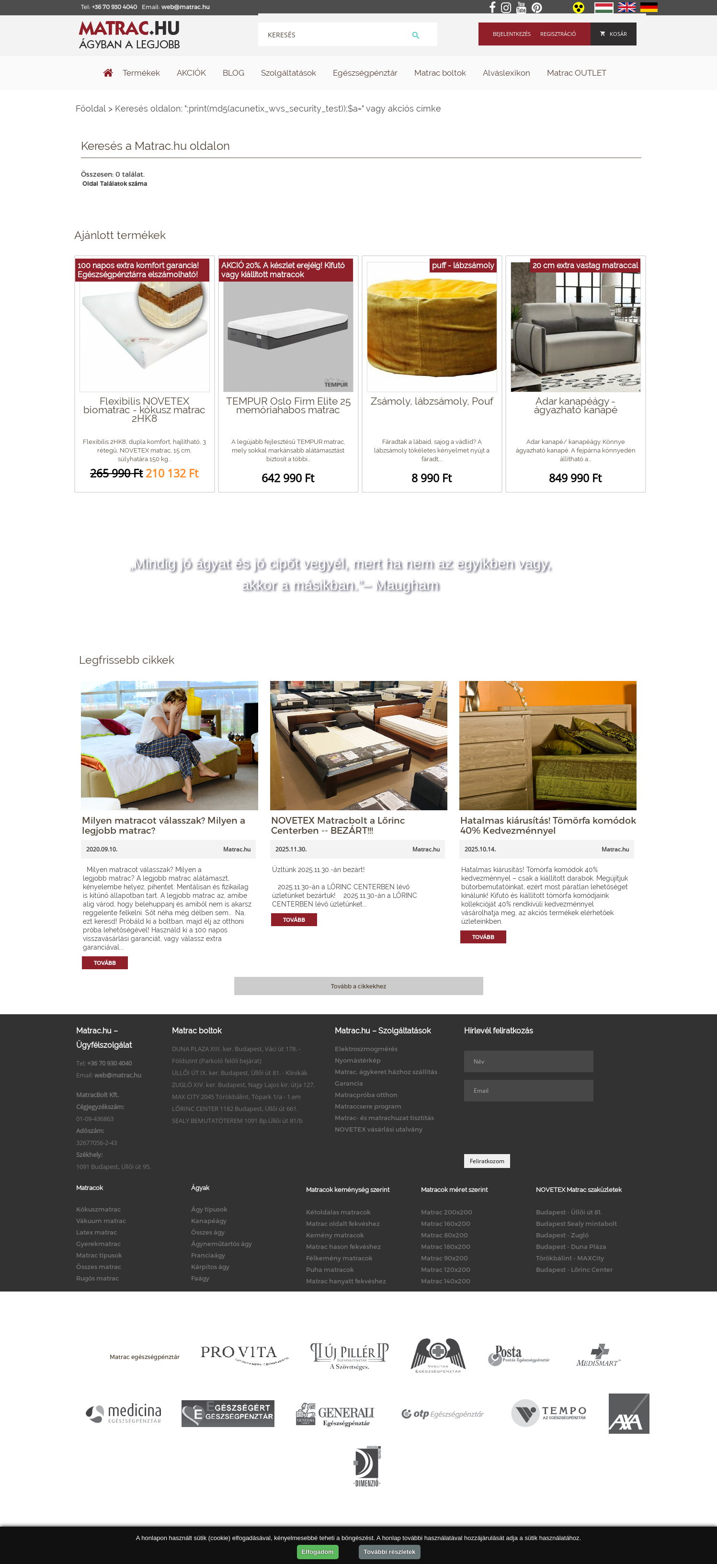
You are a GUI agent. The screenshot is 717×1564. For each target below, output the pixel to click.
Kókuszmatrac (98, 1209)
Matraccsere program (368, 1106)
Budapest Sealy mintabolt (576, 1223)
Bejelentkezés (512, 33)
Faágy (200, 1278)
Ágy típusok (209, 1209)
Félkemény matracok (339, 1258)
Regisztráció (558, 33)
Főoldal (91, 108)
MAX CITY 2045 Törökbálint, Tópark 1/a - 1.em (236, 1096)
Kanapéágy (209, 1220)
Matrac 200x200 (446, 1212)
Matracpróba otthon (366, 1095)
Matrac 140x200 (445, 1281)
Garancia (349, 1083)
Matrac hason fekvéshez (343, 1246)
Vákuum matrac (101, 1220)
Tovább (105, 963)
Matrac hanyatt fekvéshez (346, 1281)
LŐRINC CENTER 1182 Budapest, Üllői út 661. (235, 1108)
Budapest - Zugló (562, 1235)
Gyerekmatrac (98, 1243)
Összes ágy (208, 1232)
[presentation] (537, 1127)
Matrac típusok (99, 1255)
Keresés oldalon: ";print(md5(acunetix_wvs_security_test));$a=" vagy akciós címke (278, 108)
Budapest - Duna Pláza (571, 1246)
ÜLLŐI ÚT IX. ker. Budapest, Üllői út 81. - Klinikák (239, 1072)
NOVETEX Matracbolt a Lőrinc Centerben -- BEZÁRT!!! (338, 825)
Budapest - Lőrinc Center (574, 1269)
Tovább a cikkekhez (358, 986)
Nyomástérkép (358, 1060)
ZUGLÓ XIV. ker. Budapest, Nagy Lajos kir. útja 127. (243, 1084)
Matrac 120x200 (445, 1269)
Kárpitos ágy (210, 1266)
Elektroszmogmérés (366, 1049)
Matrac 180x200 (445, 1246)
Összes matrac (98, 1266)
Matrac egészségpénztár (145, 1356)
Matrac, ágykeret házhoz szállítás (386, 1072)
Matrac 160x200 (445, 1223)
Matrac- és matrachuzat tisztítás (384, 1118)
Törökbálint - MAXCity (570, 1258)
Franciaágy (208, 1255)
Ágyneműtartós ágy (221, 1243)
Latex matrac (96, 1232)
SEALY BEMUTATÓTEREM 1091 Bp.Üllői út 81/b (237, 1120)
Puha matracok (330, 1269)
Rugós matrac (97, 1278)
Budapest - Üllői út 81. (569, 1212)
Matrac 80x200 (444, 1235)
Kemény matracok (335, 1235)
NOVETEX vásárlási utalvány (378, 1129)
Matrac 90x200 (444, 1258)
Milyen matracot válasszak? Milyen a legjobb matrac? (163, 825)
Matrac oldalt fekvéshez (343, 1223)
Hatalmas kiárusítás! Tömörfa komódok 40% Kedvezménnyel (548, 825)
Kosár (613, 33)
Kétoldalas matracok (338, 1212)
